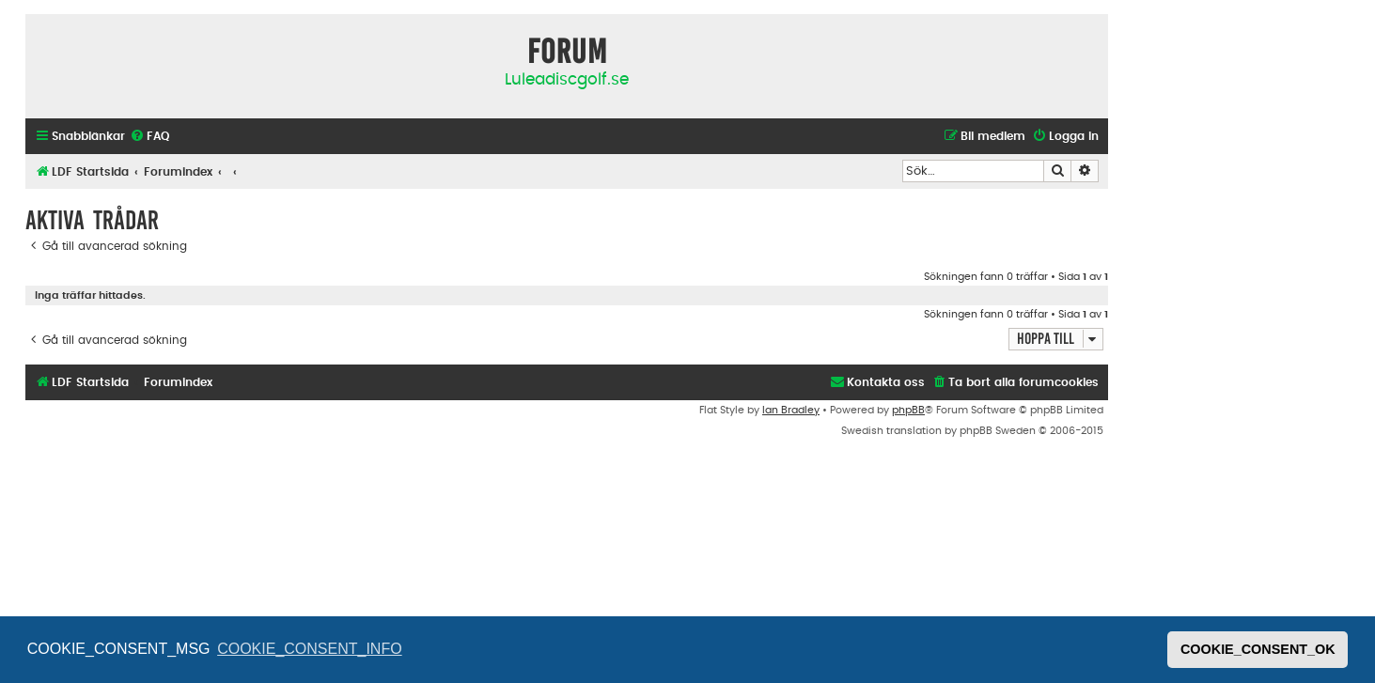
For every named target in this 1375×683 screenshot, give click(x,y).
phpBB (908, 410)
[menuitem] (149, 136)
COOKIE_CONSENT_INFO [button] (309, 649)
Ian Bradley (791, 410)
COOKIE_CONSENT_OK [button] (1258, 649)
